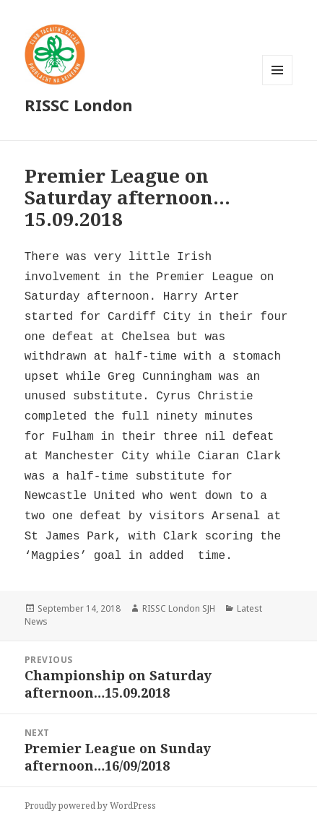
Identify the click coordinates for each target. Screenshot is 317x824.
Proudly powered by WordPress (90, 805)
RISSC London (79, 105)
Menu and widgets (277, 84)
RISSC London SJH (178, 608)
